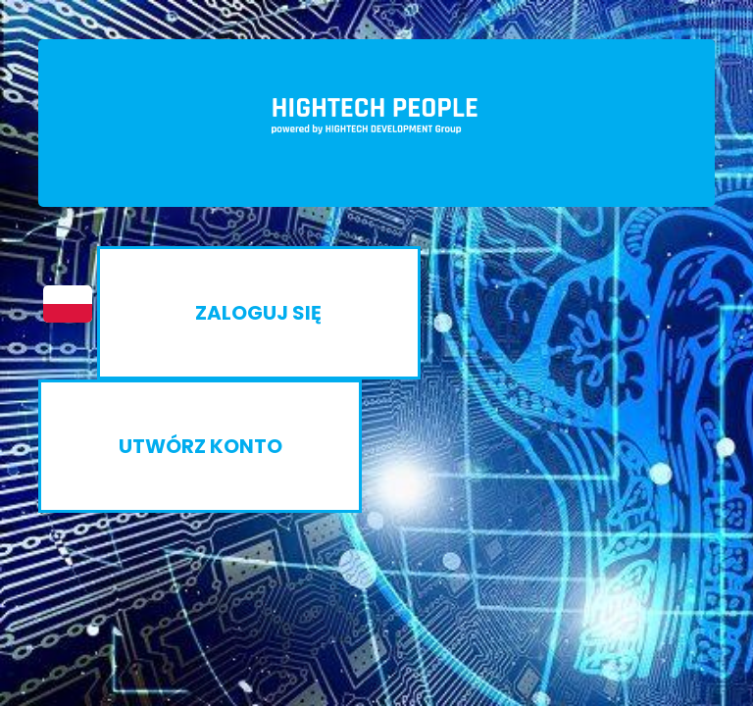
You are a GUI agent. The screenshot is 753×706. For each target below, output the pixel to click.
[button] (58, 304)
